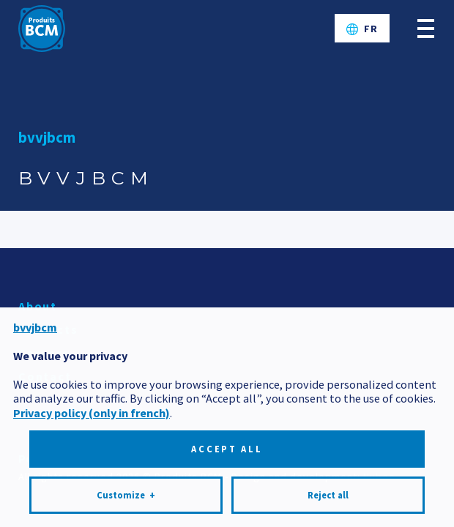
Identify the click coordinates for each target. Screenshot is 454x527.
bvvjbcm (46, 137)
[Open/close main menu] (426, 28)
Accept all (226, 449)
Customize (126, 495)
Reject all (328, 495)
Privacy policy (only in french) (91, 412)
